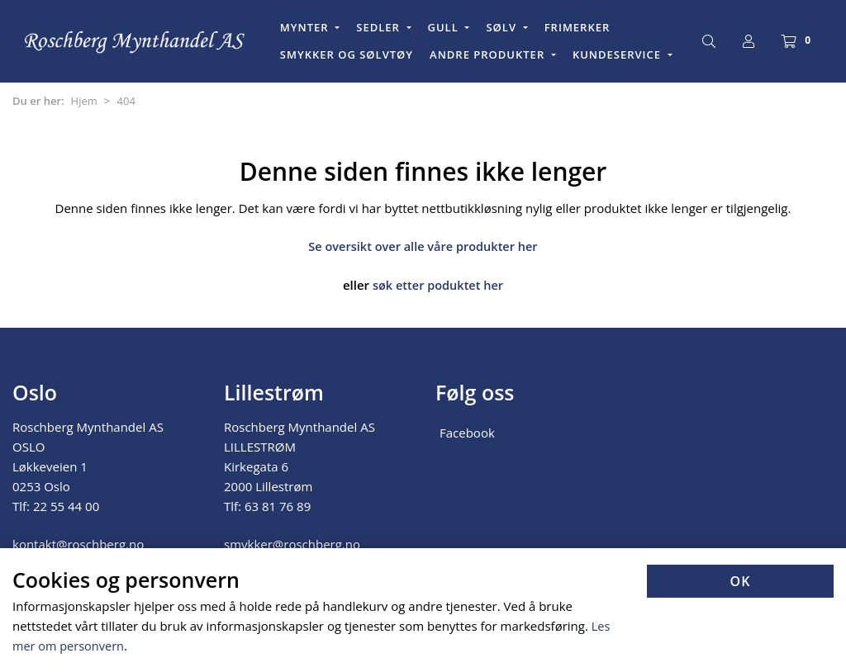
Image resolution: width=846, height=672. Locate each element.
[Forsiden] (135, 41)
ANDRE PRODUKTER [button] (489, 54)
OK (740, 582)
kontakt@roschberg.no (78, 544)
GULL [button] (445, 27)
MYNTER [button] (306, 27)
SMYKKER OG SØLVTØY (346, 54)
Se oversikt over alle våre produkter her (423, 246)
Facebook (467, 432)
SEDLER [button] (379, 27)
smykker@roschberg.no (292, 544)
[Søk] (709, 41)
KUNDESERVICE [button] (619, 54)
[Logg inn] (748, 41)
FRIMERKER (577, 27)
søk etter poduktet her (437, 285)
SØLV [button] (503, 27)
